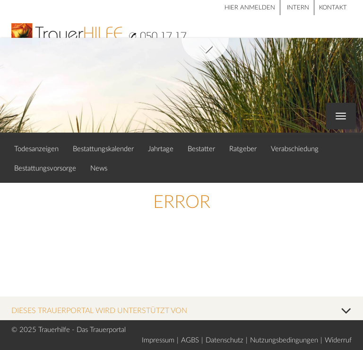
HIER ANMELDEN (250, 8)
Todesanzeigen (36, 149)
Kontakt (333, 8)
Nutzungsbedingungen (284, 340)
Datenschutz (224, 340)
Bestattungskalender (103, 149)
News (98, 168)
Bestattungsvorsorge (45, 168)
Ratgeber (243, 149)
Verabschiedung (295, 149)
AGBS (190, 340)
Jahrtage (160, 149)
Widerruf (338, 340)
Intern (298, 8)
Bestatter (201, 149)
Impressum (158, 340)
